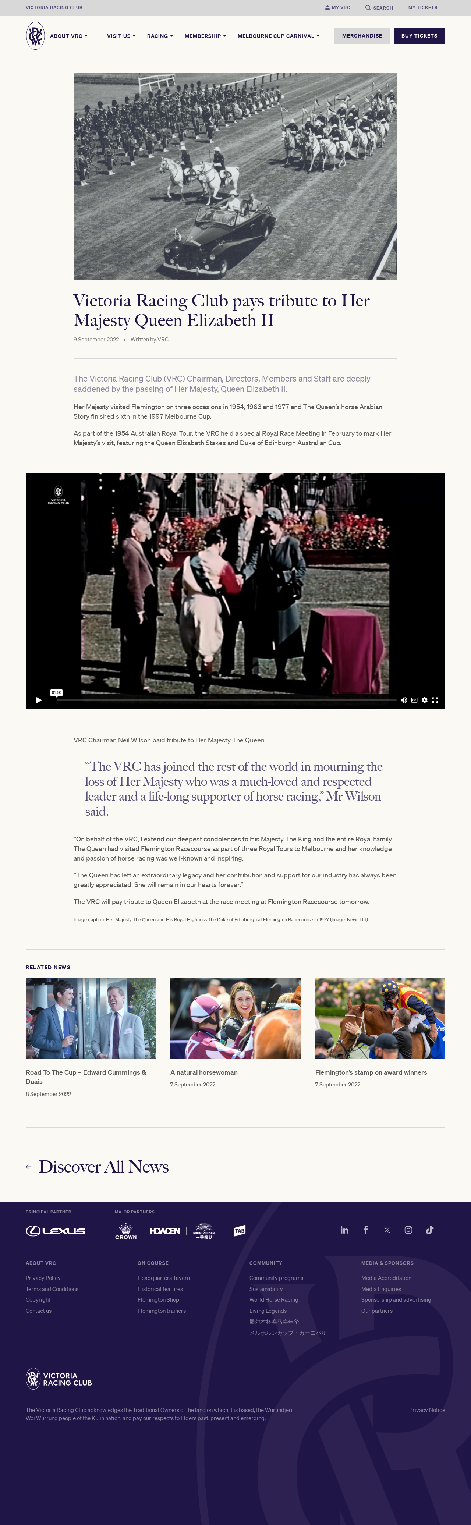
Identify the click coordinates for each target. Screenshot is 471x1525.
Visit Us (122, 35)
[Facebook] (365, 1231)
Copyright (38, 1299)
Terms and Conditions (52, 1288)
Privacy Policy (43, 1277)
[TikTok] (429, 1231)
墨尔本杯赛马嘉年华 (274, 1321)
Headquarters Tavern (164, 1277)
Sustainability (266, 1288)
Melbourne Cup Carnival (279, 35)
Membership (206, 35)
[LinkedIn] (344, 1231)
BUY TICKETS (419, 35)
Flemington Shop (158, 1299)
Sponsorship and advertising (396, 1299)
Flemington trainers (162, 1310)
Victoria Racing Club (54, 7)
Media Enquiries (381, 1288)
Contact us (39, 1310)
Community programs (276, 1277)
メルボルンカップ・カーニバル (288, 1332)
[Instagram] (408, 1231)
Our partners (377, 1310)
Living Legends (268, 1310)
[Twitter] (387, 1231)
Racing (160, 35)
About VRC (69, 35)
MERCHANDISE (362, 35)
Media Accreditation (386, 1277)
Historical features (160, 1288)
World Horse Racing (273, 1299)
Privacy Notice (427, 1410)
